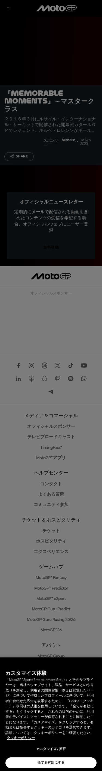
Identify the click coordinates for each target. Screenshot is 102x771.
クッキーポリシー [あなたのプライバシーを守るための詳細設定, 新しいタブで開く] (21, 738)
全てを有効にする (51, 762)
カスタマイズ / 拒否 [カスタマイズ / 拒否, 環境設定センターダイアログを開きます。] (51, 749)
